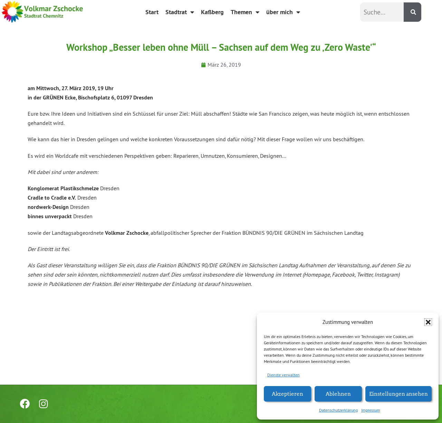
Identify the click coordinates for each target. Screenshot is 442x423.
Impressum (370, 410)
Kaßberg (212, 12)
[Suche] (412, 12)
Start (151, 12)
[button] (428, 322)
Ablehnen (338, 393)
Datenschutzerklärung (338, 410)
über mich (283, 12)
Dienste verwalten (283, 374)
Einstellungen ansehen (398, 393)
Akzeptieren (287, 393)
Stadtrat (179, 12)
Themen (245, 12)
